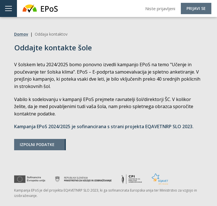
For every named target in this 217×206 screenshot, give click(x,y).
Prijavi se (196, 8)
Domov (21, 34)
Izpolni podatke (37, 144)
